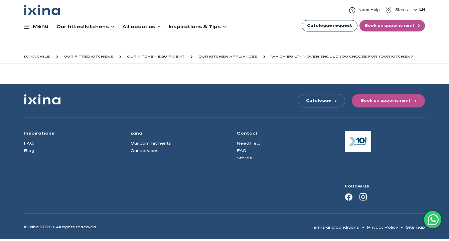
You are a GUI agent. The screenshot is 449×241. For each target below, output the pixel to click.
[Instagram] (363, 196)
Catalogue (318, 100)
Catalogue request (329, 25)
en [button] (422, 9)
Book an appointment (390, 25)
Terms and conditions (334, 227)
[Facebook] (348, 196)
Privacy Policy (382, 227)
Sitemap (415, 227)
